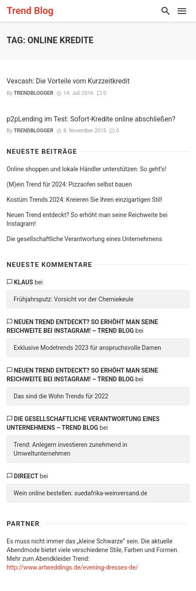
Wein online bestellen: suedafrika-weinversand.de (80, 493)
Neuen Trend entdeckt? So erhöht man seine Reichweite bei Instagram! (87, 219)
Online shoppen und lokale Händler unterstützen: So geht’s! (86, 169)
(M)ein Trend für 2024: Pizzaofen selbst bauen (69, 184)
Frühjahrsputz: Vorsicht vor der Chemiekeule (73, 299)
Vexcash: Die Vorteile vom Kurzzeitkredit (68, 81)
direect (26, 476)
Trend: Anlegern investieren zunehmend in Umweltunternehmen (70, 449)
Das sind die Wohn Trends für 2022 (61, 396)
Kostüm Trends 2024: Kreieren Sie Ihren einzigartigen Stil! (84, 199)
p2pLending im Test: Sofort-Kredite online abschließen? (91, 119)
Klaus (23, 282)
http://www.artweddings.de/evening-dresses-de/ (72, 567)
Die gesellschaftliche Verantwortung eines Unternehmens (84, 238)
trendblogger (33, 93)
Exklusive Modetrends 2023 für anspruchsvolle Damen (87, 347)
